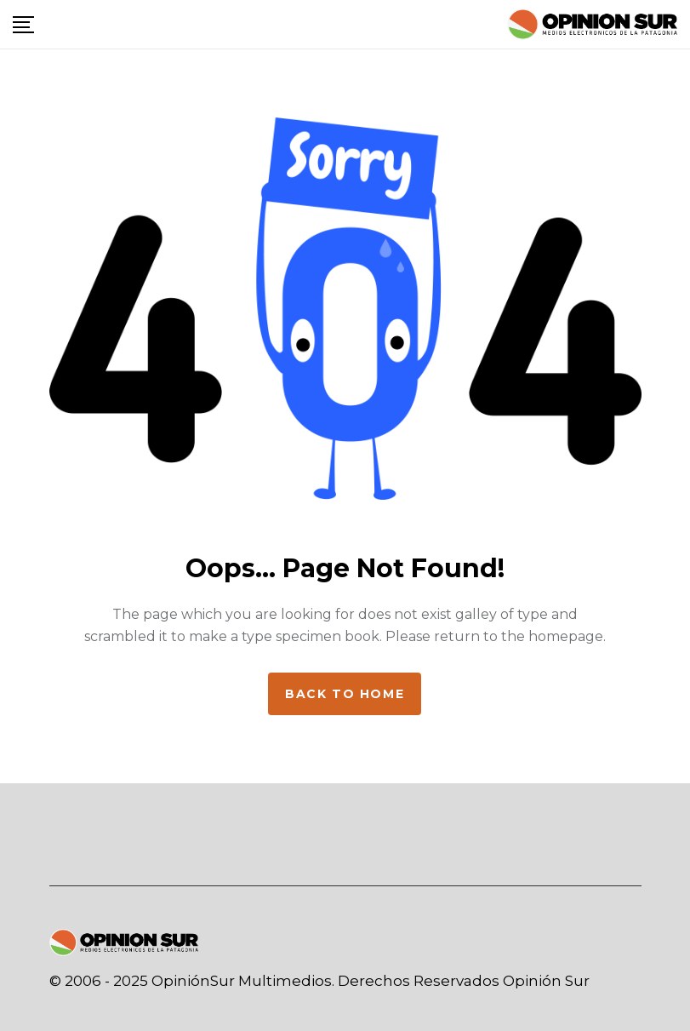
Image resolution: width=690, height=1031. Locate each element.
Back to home (344, 694)
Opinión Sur (546, 980)
